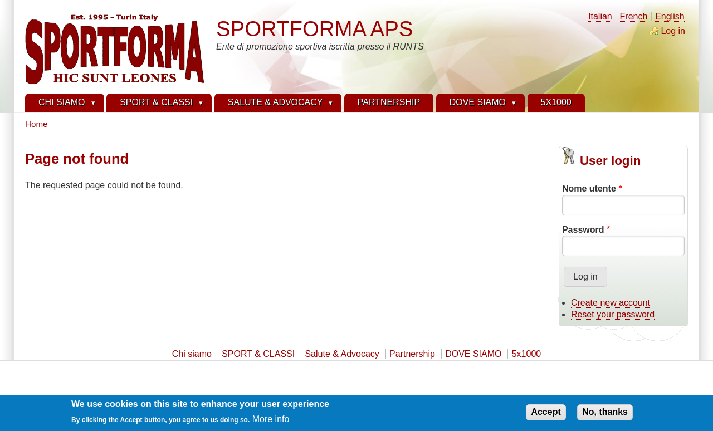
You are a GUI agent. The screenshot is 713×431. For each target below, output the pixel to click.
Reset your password (613, 314)
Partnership (412, 354)
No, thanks (605, 414)
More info (271, 421)
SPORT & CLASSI (258, 354)
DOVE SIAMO (473, 354)
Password (583, 229)
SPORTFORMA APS (314, 29)
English (669, 16)
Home (36, 124)
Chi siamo (192, 354)
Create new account (610, 302)
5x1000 (526, 354)
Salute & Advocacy (342, 354)
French (634, 16)
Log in (673, 31)
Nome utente (589, 188)
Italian (600, 16)
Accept (545, 414)
